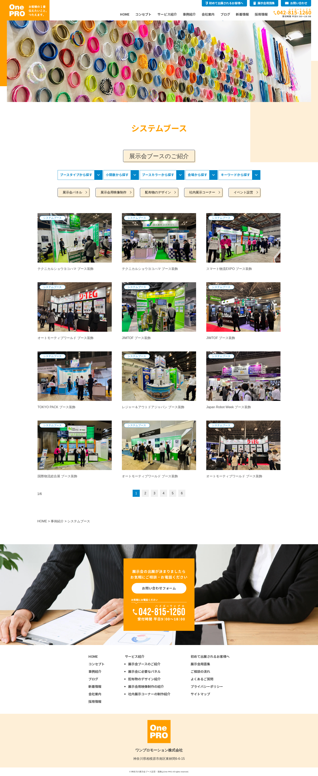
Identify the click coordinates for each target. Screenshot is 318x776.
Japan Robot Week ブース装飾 (228, 407)
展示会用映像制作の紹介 (146, 686)
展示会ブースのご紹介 (144, 663)
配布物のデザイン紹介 (144, 678)
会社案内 (208, 14)
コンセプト (143, 14)
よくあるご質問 (202, 678)
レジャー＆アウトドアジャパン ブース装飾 (153, 407)
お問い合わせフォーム (159, 588)
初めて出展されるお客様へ (226, 3)
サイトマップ (200, 693)
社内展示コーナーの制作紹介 (149, 693)
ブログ (225, 14)
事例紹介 (189, 14)
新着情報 (242, 14)
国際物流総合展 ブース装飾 (57, 476)
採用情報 (261, 14)
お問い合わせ (298, 3)
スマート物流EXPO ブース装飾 (229, 269)
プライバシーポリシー (207, 686)
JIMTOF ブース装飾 (136, 338)
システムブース (52, 217)
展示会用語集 (266, 3)
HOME (125, 14)
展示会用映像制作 (114, 192)
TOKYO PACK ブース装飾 (56, 407)
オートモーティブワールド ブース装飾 (65, 338)
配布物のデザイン (158, 192)
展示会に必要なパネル (144, 671)
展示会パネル (72, 192)
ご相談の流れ (200, 671)
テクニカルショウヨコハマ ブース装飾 (65, 269)
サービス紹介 (167, 14)
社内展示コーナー (202, 192)
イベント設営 (243, 192)
